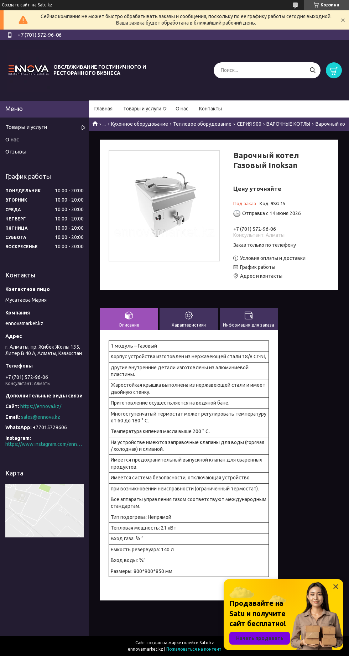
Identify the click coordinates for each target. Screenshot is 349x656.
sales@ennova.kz (40, 417)
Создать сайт (16, 4)
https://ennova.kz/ (40, 406)
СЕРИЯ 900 (249, 124)
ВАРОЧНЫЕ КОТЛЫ (288, 124)
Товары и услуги (142, 108)
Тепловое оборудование (202, 124)
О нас (182, 108)
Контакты (210, 108)
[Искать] (312, 70)
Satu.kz (206, 642)
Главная (103, 108)
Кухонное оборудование (139, 124)
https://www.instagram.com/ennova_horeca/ (44, 444)
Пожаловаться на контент (194, 649)
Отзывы (15, 152)
